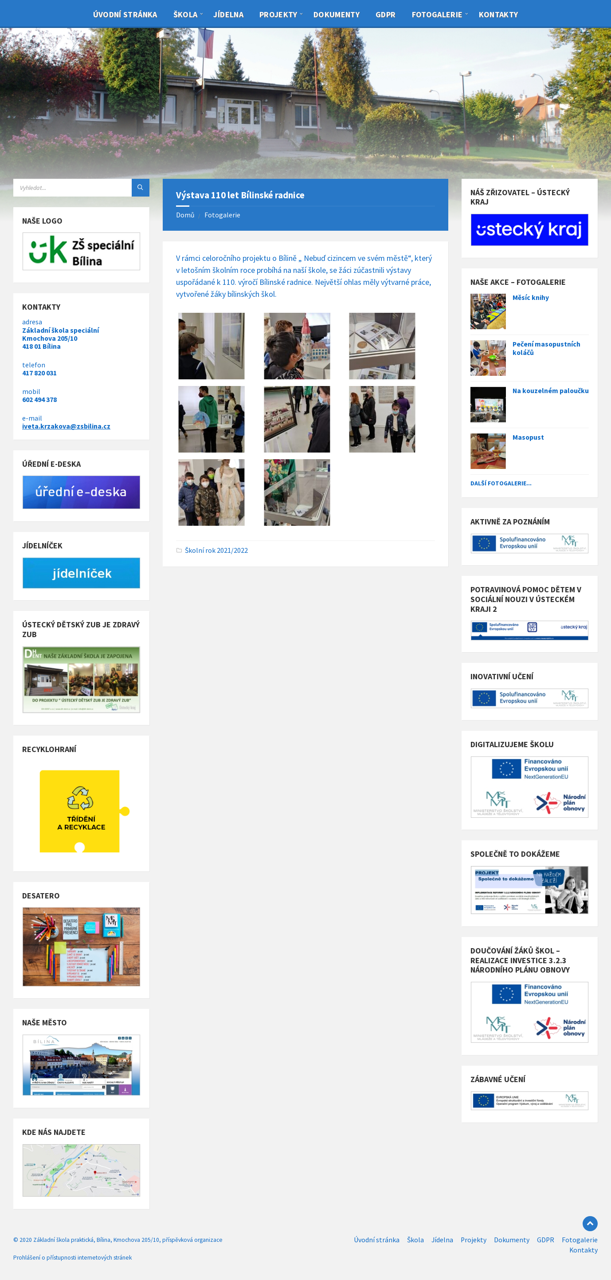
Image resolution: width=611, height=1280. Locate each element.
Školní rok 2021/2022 (216, 550)
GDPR (386, 14)
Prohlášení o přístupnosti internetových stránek (72, 1257)
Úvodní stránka (125, 14)
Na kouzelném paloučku (551, 390)
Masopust (528, 437)
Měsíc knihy (531, 297)
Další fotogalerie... (501, 483)
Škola (185, 14)
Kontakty (498, 14)
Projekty (278, 14)
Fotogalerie (437, 14)
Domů (185, 215)
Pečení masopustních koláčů (546, 348)
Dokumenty (336, 14)
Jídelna (228, 14)
